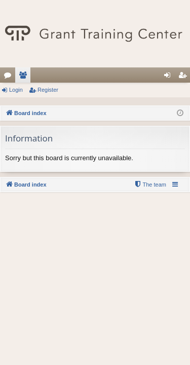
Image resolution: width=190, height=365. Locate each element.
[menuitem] (150, 184)
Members (24, 77)
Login (16, 90)
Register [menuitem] (184, 77)
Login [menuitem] (169, 77)
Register (47, 90)
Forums (9, 77)
